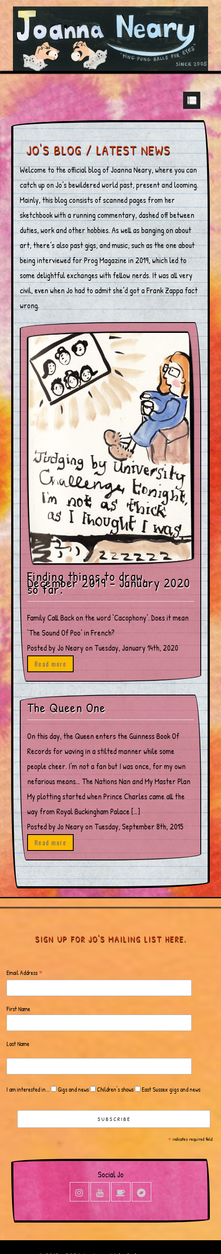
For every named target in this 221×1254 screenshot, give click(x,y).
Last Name (17, 1044)
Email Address (24, 973)
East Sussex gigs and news (170, 1089)
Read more (50, 663)
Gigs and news (72, 1089)
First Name (18, 1009)
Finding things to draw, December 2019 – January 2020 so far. (108, 583)
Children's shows (115, 1089)
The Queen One (66, 708)
